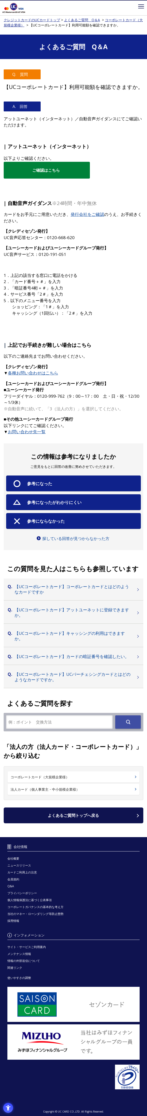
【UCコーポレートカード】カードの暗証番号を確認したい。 (72, 656)
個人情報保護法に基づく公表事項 (29, 900)
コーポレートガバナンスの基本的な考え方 (35, 907)
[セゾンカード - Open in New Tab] (73, 1004)
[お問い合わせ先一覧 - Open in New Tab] (27, 431)
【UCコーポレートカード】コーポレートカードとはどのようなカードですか (72, 589)
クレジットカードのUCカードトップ (20, 8)
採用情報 (13, 921)
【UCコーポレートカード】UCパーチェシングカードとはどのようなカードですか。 (73, 676)
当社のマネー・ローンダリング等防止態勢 (35, 914)
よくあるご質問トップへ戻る (73, 815)
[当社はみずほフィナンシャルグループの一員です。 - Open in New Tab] (73, 1042)
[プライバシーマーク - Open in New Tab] (73, 1077)
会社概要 (13, 858)
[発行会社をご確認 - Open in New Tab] (87, 214)
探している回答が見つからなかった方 (75, 538)
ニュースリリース (19, 865)
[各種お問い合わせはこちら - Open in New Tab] (33, 373)
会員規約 (13, 879)
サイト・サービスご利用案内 (26, 947)
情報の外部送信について (23, 961)
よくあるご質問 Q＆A (82, 20)
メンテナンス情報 (19, 954)
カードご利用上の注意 (22, 872)
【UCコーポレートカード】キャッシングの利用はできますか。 (70, 635)
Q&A (10, 886)
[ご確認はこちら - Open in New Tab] (47, 170)
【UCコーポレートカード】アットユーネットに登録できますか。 (72, 612)
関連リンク (14, 968)
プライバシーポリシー (22, 893)
